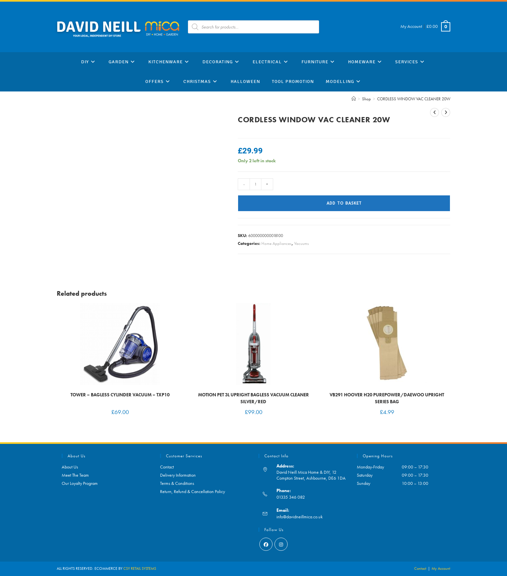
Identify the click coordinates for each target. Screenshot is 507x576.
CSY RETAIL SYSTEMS (139, 568)
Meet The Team (75, 475)
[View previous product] (434, 112)
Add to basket (344, 203)
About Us (70, 467)
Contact (167, 467)
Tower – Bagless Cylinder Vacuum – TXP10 (120, 395)
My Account (411, 26)
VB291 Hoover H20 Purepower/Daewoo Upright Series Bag (387, 398)
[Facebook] (266, 544)
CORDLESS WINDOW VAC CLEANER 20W (413, 99)
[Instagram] (281, 544)
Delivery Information (178, 475)
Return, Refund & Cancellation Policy (192, 491)
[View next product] (445, 112)
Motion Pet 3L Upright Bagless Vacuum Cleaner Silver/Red (253, 398)
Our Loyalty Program (80, 483)
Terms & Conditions (177, 483)
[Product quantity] (255, 184)
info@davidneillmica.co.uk (299, 517)
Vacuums (301, 243)
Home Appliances (276, 243)
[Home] (354, 99)
